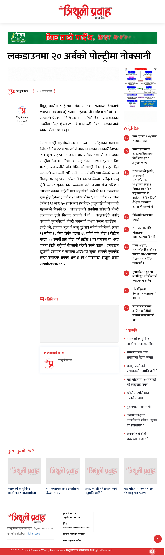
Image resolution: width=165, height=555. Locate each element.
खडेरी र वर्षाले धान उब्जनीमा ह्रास (138, 395)
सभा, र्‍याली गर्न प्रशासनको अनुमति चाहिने (142, 368)
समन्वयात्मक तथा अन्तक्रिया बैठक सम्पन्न (140, 355)
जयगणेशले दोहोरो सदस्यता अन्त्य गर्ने (138, 436)
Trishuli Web (32, 533)
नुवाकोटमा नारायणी (139, 407)
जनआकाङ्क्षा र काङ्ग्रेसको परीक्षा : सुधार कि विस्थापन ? (142, 420)
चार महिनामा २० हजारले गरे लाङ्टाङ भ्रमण (141, 382)
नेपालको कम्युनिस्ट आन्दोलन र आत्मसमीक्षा (140, 341)
